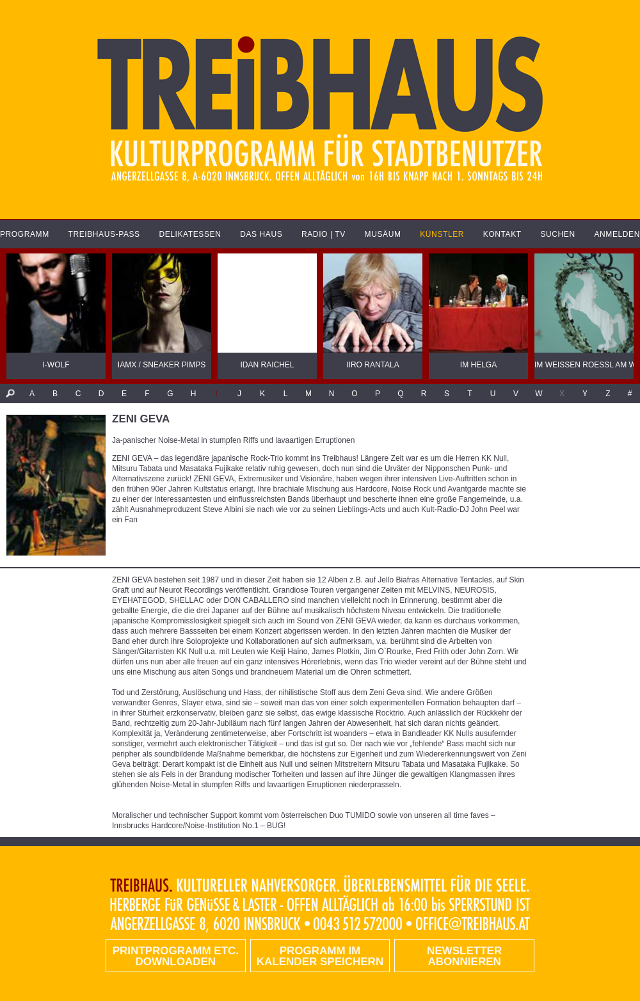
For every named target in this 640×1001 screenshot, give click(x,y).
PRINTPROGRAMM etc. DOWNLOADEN (176, 956)
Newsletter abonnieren (464, 956)
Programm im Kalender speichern (320, 956)
